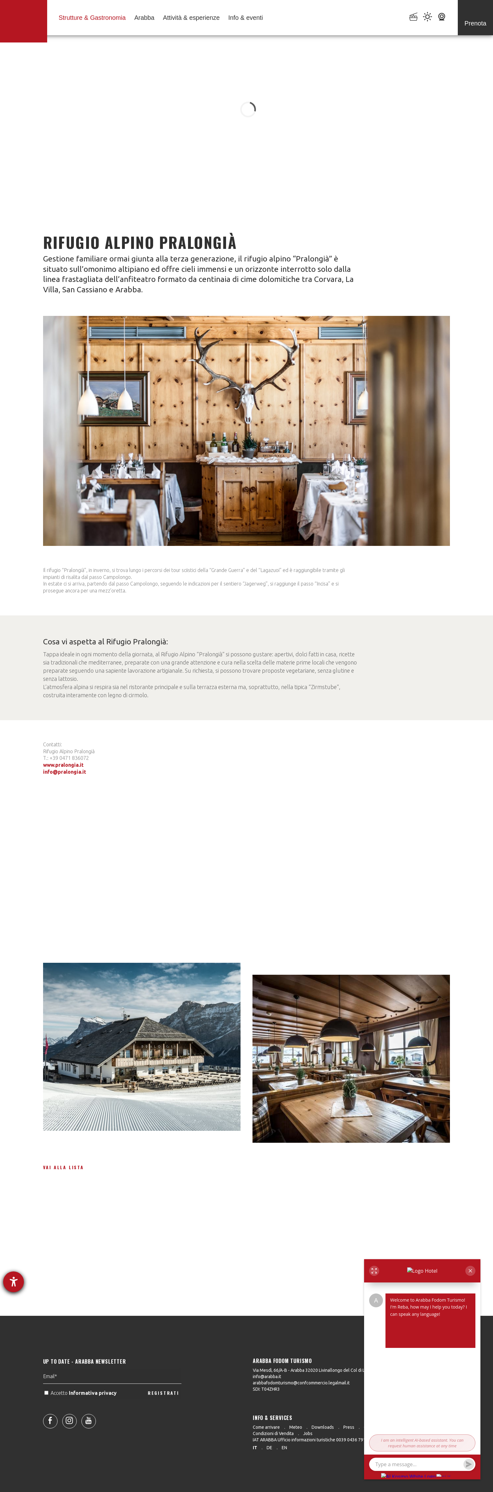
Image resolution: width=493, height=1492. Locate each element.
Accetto (81, 1409)
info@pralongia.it (64, 772)
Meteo (295, 1427)
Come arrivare (266, 1427)
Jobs (308, 1433)
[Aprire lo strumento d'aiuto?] (13, 1281)
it (255, 1447)
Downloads (323, 1427)
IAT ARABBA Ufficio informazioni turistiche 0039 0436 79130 (312, 1439)
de (269, 1447)
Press (348, 1427)
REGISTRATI (163, 1409)
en (284, 1447)
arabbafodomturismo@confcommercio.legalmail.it (301, 1382)
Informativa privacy (93, 1409)
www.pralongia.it (63, 765)
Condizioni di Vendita (273, 1433)
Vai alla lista (63, 1167)
